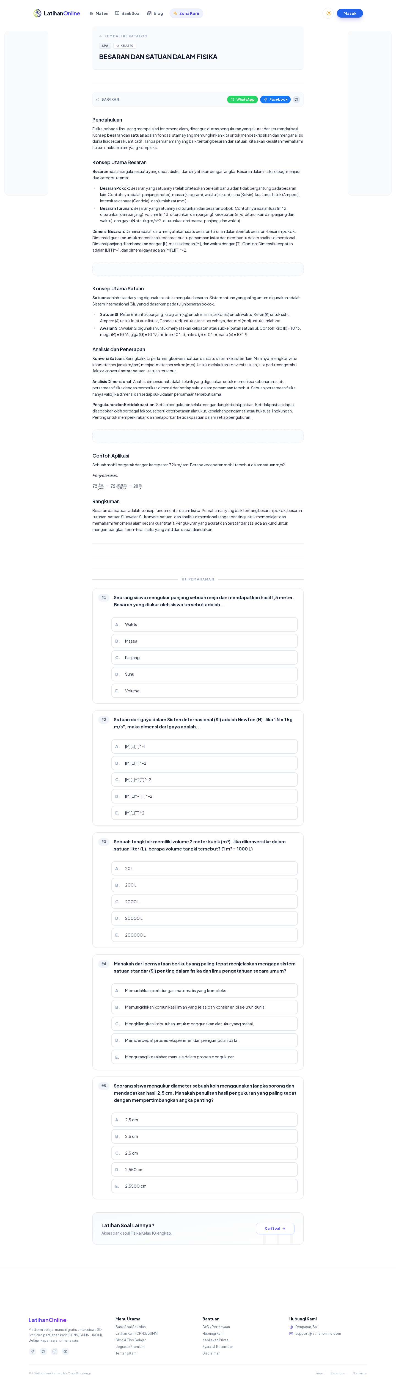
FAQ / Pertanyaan (216, 1327)
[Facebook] (32, 1351)
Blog (155, 6)
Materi (98, 6)
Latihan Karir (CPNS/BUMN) (137, 1333)
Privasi (319, 1373)
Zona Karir (186, 6)
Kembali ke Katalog (123, 36)
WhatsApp (242, 99)
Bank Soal (128, 6)
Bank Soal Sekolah (131, 1327)
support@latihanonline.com (318, 1333)
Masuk (349, 6)
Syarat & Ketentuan (217, 1347)
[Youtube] (65, 1351)
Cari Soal (275, 1228)
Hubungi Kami (213, 1333)
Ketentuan (338, 1373)
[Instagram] (54, 1351)
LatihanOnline (48, 1319)
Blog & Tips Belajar (131, 1340)
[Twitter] (43, 1351)
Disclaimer (211, 1353)
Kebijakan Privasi (215, 1340)
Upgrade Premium (130, 1347)
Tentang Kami (126, 1353)
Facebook (275, 99)
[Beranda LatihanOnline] (56, 6)
